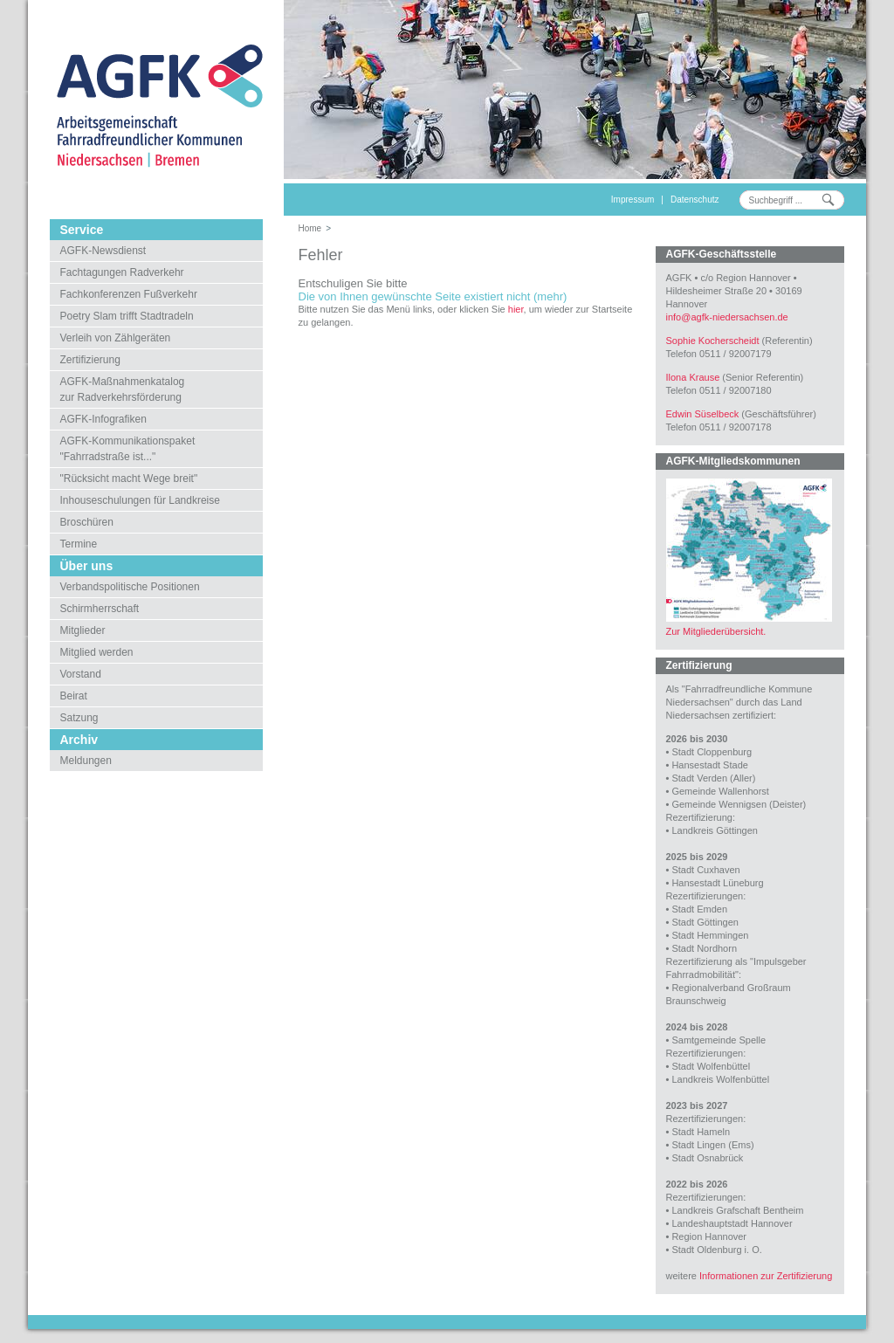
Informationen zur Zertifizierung (765, 1276)
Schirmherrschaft (100, 609)
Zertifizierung (90, 360)
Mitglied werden (97, 652)
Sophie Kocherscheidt (713, 340)
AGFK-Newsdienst (103, 250)
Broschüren (86, 522)
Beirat (73, 696)
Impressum (632, 199)
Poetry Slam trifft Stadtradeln (127, 316)
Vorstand (80, 674)
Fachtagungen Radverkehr (122, 272)
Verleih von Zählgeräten (115, 338)
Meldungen (86, 760)
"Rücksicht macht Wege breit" (129, 478)
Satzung (79, 718)
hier (516, 309)
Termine (79, 544)
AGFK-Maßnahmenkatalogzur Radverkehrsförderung (122, 389)
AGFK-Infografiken (103, 419)
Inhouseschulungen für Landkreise (140, 500)
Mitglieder (83, 630)
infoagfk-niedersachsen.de (727, 317)
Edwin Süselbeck (702, 414)
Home (310, 228)
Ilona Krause (693, 377)
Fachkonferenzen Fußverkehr (128, 294)
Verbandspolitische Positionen (130, 587)
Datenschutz (694, 199)
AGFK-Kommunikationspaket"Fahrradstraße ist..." (128, 449)
